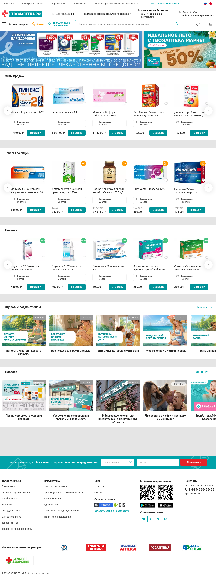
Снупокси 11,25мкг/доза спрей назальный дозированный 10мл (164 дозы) (67, 268)
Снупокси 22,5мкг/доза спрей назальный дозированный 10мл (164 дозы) (26, 268)
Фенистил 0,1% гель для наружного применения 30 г (27, 190)
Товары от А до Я (11, 522)
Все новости (204, 372)
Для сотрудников (11, 516)
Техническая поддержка (57, 516)
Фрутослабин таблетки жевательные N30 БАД (188, 268)
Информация (80, 3)
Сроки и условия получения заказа (63, 492)
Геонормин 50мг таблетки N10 (108, 268)
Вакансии (7, 504)
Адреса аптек (58, 3)
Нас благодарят (10, 498)
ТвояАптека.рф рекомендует (59, 24)
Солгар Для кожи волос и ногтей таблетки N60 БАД (108, 190)
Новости (99, 486)
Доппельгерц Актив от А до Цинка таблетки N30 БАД (191, 114)
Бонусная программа (165, 3)
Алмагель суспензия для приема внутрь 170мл (67, 190)
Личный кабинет (53, 498)
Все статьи (204, 307)
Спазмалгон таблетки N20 (149, 189)
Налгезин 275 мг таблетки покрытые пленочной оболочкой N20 (187, 191)
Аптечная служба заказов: (154, 10)
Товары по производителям (17, 528)
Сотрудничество (11, 510)
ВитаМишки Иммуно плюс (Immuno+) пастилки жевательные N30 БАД (149, 114)
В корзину (35, 133)
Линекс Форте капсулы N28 (27, 112)
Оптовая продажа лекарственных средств (116, 3)
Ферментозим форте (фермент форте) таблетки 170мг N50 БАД (149, 268)
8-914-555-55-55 (151, 13)
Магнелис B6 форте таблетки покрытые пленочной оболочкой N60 (109, 114)
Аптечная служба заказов (16, 492)
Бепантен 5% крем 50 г (65, 112)
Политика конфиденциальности (61, 510)
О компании (8, 3)
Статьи (98, 492)
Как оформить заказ (32, 3)
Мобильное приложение (155, 481)
